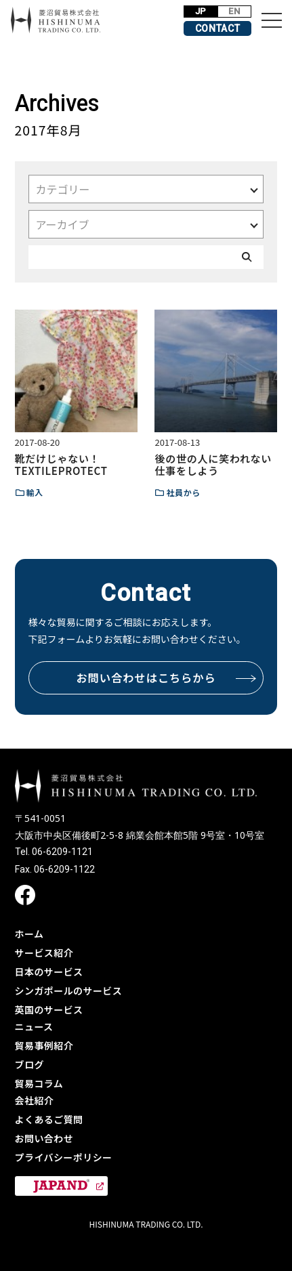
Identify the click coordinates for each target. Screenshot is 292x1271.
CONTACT (218, 28)
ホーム (29, 933)
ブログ (29, 1064)
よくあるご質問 (49, 1119)
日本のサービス (49, 971)
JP (201, 11)
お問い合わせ (44, 1138)
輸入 (34, 492)
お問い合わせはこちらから (166, 677)
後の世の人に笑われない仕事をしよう (213, 464)
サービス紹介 (44, 952)
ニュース (34, 1026)
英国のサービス (49, 1009)
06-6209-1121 (62, 851)
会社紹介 (34, 1100)
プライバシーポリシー (63, 1157)
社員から (183, 492)
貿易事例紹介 (44, 1045)
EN (234, 11)
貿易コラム (39, 1083)
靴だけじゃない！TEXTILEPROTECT (61, 464)
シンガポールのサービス (69, 990)
